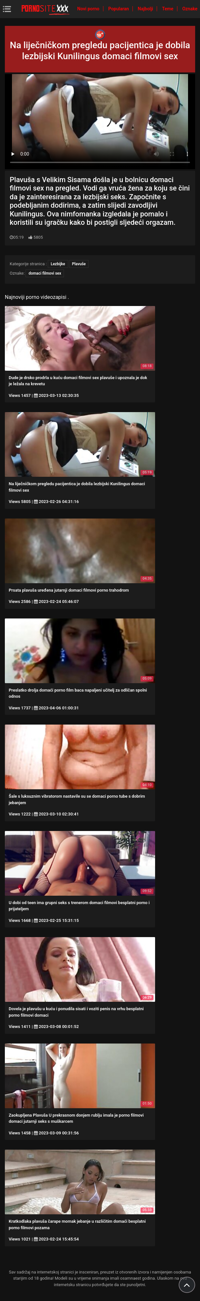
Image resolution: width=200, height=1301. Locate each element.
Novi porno (88, 8)
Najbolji (146, 8)
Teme (168, 8)
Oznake (189, 8)
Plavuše (79, 264)
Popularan (119, 8)
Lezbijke (58, 264)
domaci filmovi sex (44, 273)
